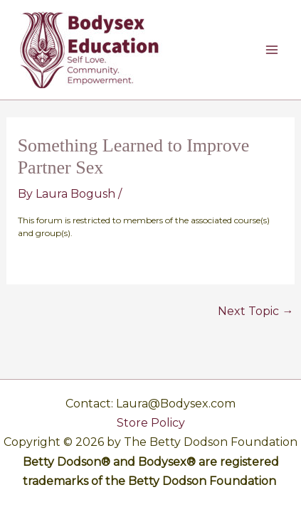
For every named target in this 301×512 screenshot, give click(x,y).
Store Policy (151, 423)
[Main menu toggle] (272, 50)
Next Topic (255, 311)
